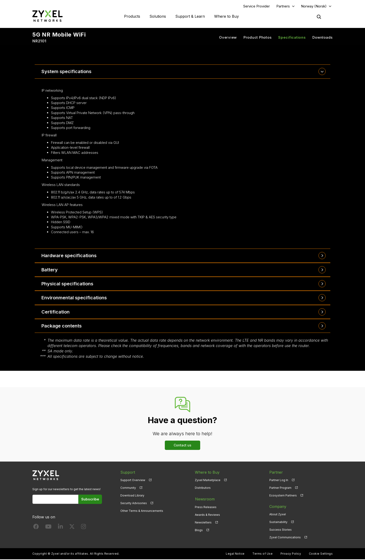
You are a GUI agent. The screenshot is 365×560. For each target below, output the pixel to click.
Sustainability (278, 522)
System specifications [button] (67, 71)
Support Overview (132, 480)
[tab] (182, 72)
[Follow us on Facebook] (36, 528)
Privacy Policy (291, 554)
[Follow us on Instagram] (83, 528)
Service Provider (256, 6)
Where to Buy (226, 16)
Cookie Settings (321, 554)
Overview (228, 37)
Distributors (203, 488)
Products (132, 16)
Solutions (157, 16)
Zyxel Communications (285, 538)
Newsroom (204, 499)
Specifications (292, 37)
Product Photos (257, 37)
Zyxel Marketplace (207, 480)
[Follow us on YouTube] (48, 528)
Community (128, 488)
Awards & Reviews (207, 514)
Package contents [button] (62, 326)
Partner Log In (278, 480)
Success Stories (280, 530)
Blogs (199, 530)
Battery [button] (50, 270)
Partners (283, 6)
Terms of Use (262, 554)
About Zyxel (277, 514)
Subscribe (90, 499)
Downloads (322, 37)
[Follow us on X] (72, 528)
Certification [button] (56, 312)
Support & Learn (190, 16)
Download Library (132, 496)
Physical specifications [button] (68, 284)
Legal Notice (235, 554)
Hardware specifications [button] (69, 256)
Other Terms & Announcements (141, 511)
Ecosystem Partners (283, 496)
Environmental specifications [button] (74, 298)
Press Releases (205, 507)
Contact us (182, 446)
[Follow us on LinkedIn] (60, 528)
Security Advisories (133, 503)
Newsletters (203, 522)
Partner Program (280, 488)
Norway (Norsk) (314, 6)
